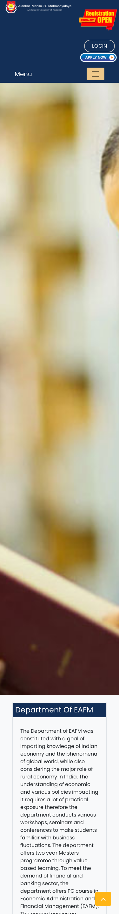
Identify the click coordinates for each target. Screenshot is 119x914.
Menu (23, 74)
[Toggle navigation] (95, 74)
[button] (103, 899)
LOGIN (99, 46)
